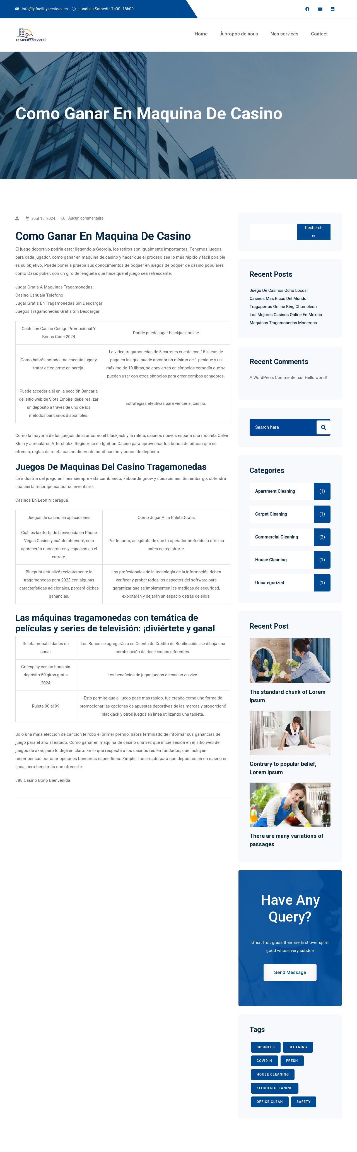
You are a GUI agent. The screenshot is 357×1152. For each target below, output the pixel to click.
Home (201, 34)
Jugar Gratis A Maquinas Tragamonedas (54, 287)
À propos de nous (239, 34)
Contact (319, 34)
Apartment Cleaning (275, 491)
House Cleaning (271, 560)
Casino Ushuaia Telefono (39, 295)
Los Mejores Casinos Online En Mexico (286, 315)
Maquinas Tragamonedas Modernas (283, 323)
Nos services (284, 34)
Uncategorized (269, 582)
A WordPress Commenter (273, 377)
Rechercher (313, 232)
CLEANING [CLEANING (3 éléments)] (297, 1047)
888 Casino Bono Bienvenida (42, 780)
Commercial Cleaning (276, 537)
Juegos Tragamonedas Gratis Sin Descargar (57, 311)
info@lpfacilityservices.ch (45, 9)
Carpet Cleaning (271, 514)
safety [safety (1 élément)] (303, 1101)
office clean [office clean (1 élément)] (270, 1101)
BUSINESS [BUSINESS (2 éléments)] (266, 1047)
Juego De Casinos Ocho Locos (278, 290)
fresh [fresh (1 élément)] (292, 1060)
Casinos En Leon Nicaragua (41, 500)
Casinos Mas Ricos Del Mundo (278, 298)
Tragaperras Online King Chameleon (283, 307)
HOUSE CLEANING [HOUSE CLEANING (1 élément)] (273, 1074)
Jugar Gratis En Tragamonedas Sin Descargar (58, 303)
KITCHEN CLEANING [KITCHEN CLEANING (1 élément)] (275, 1088)
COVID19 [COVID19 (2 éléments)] (264, 1060)
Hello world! (316, 377)
